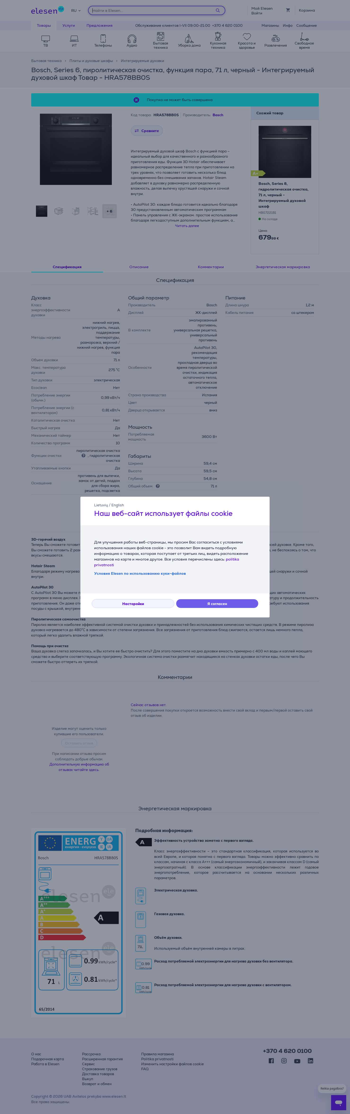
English (117, 505)
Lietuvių (101, 505)
